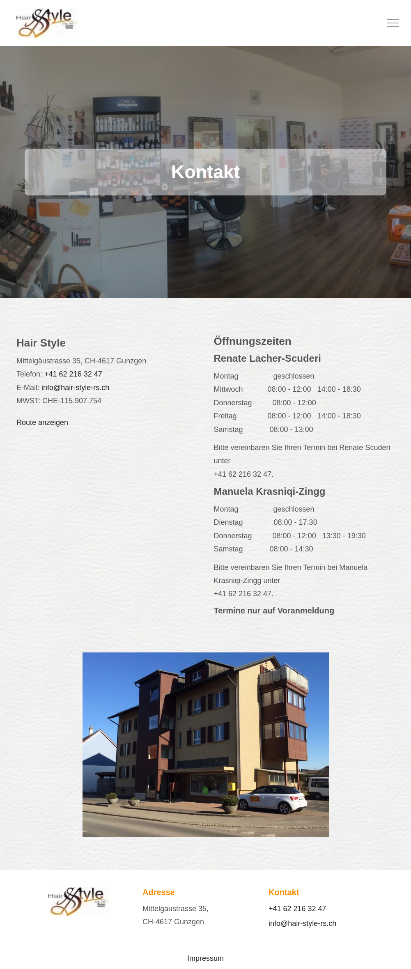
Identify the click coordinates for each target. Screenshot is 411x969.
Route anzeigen (42, 422)
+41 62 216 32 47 (73, 374)
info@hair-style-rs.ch (75, 387)
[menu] (393, 23)
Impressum (205, 958)
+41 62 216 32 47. (244, 474)
